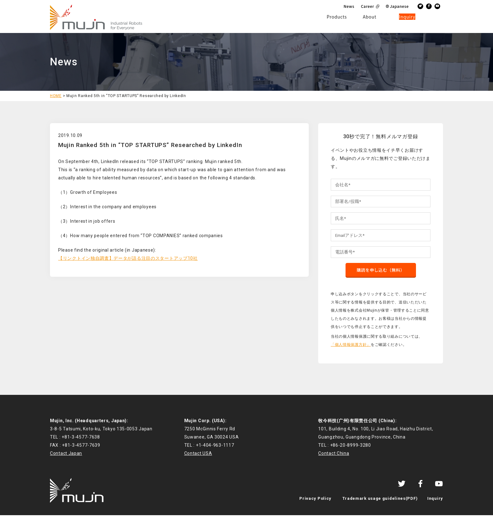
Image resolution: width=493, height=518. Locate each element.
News (349, 6)
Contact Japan (66, 456)
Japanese (399, 6)
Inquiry (435, 501)
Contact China (333, 456)
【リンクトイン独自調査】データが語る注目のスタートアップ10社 (128, 258)
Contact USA (198, 456)
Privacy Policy (315, 501)
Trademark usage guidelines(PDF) (380, 501)
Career (367, 6)
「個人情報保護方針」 (351, 347)
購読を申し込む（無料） (381, 272)
